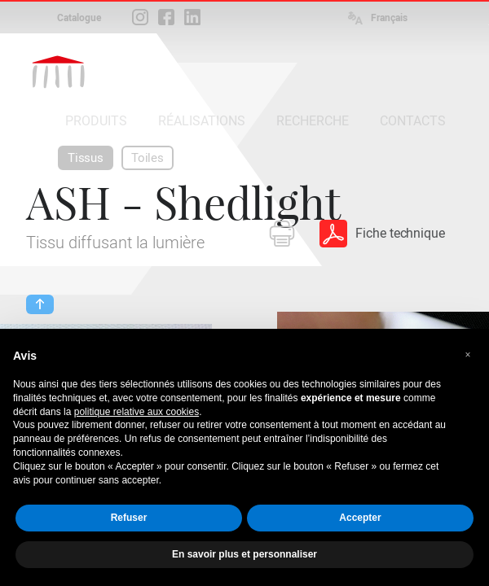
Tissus (86, 158)
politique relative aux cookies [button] (136, 412)
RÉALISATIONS (201, 121)
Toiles (147, 158)
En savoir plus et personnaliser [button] (244, 554)
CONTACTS (413, 121)
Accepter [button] (360, 517)
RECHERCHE (312, 121)
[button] (468, 355)
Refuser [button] (129, 517)
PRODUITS (96, 121)
